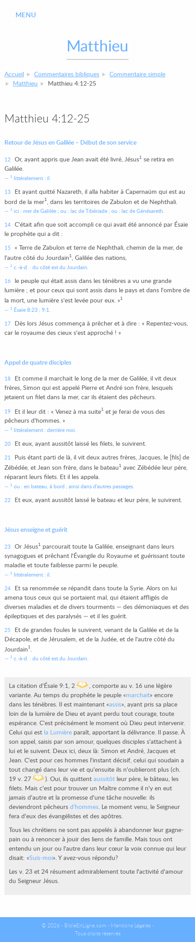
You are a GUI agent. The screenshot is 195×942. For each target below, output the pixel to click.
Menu (26, 15)
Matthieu (25, 84)
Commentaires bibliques (66, 74)
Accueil (14, 74)
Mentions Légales (131, 925)
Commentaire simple (137, 74)
